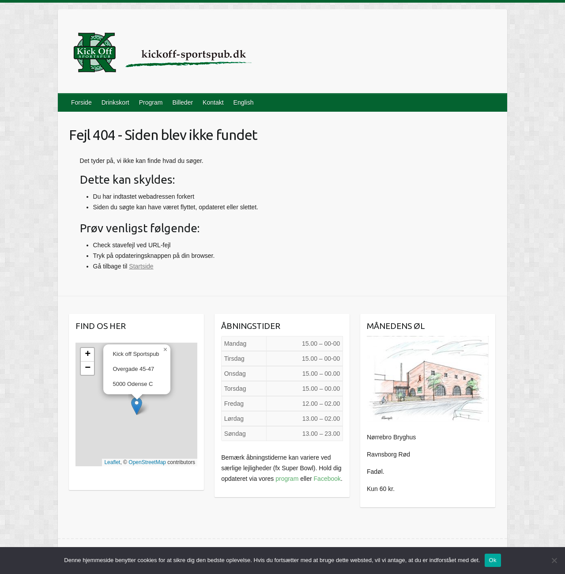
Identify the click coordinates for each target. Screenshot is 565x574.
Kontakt (213, 102)
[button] (136, 406)
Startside (141, 266)
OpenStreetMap (147, 462)
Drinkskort (115, 102)
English (244, 102)
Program (151, 102)
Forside (81, 102)
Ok (493, 560)
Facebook (327, 478)
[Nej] (554, 560)
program (286, 478)
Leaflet (112, 462)
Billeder (182, 102)
